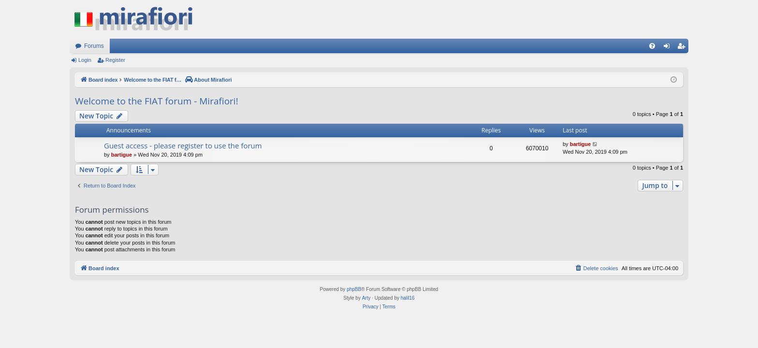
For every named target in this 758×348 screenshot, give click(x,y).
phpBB (354, 289)
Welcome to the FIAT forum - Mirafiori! (156, 101)
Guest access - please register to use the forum (183, 145)
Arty (366, 298)
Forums (94, 46)
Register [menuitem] (683, 48)
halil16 (408, 298)
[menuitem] (652, 46)
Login (84, 60)
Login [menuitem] (669, 48)
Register (115, 60)
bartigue (121, 155)
